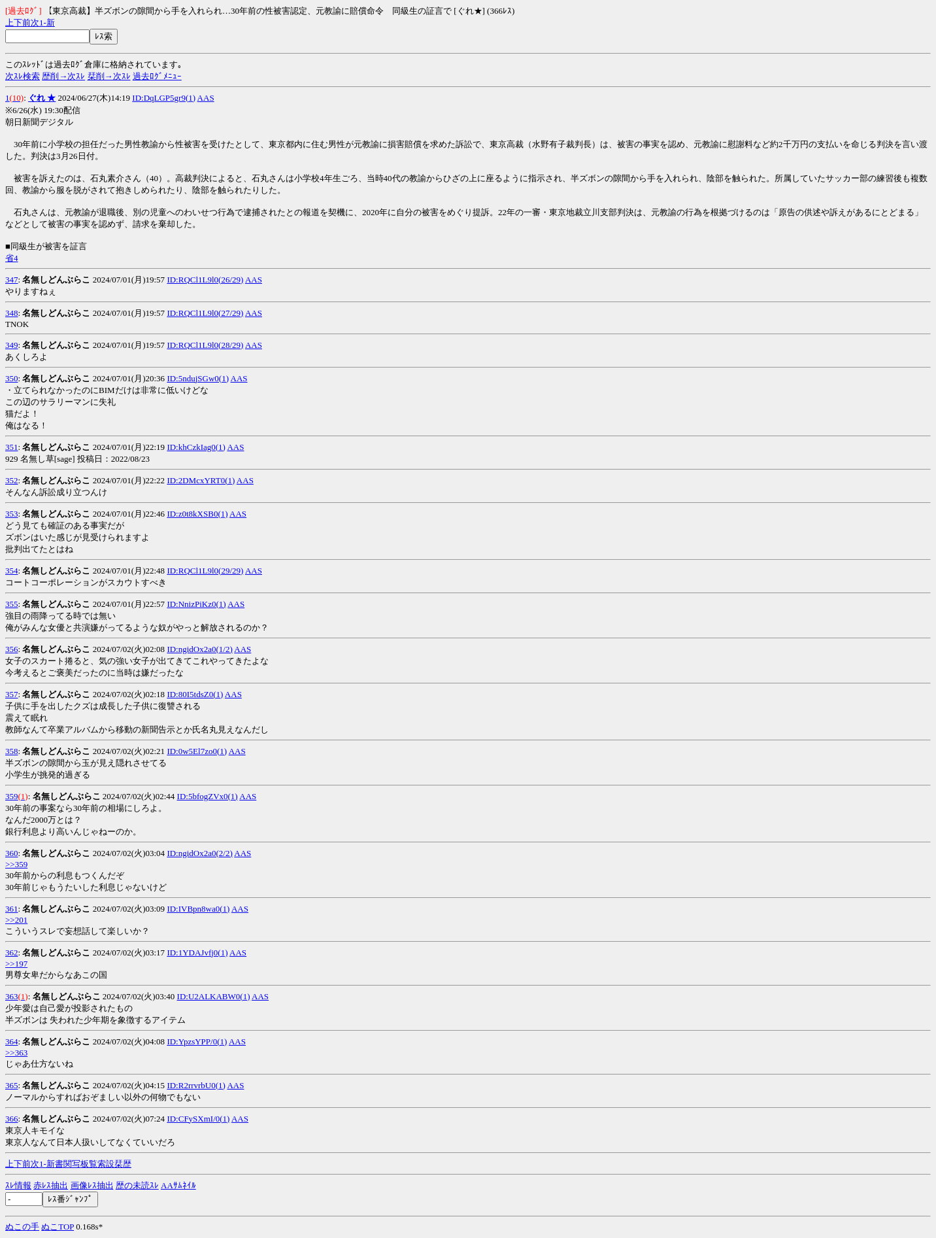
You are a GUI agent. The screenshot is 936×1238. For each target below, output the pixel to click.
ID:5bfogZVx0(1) (207, 796)
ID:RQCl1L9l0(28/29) (205, 345)
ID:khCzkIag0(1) (196, 447)
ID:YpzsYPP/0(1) (197, 1041)
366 (11, 1119)
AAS (205, 98)
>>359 (16, 864)
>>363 (16, 1052)
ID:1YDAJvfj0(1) (197, 952)
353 (11, 514)
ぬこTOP (57, 1226)
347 (11, 279)
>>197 (16, 964)
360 (11, 853)
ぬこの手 (22, 1226)
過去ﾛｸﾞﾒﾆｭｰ (157, 76)
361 (11, 909)
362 (11, 952)
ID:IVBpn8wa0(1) (198, 909)
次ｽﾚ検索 (22, 76)
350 (11, 378)
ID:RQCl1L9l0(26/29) (205, 279)
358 (11, 751)
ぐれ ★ (42, 98)
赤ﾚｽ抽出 (50, 1185)
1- (42, 22)
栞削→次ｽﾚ (109, 76)
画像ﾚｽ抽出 (92, 1185)
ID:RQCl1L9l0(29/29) (205, 571)
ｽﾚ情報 (18, 1185)
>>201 (16, 920)
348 (11, 313)
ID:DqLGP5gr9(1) (163, 98)
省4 (11, 258)
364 (11, 1041)
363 (11, 996)
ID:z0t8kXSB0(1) (197, 514)
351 (11, 447)
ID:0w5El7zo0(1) (197, 751)
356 (11, 649)
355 (11, 604)
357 (11, 694)
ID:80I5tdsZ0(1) (195, 694)
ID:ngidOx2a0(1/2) (199, 649)
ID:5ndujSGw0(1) (198, 378)
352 (11, 480)
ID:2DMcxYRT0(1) (201, 480)
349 (11, 345)
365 (11, 1085)
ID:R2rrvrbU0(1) (196, 1085)
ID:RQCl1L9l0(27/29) (205, 313)
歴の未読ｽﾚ (137, 1185)
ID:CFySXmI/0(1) (198, 1119)
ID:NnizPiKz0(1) (196, 604)
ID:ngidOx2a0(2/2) (199, 853)
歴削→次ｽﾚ (63, 76)
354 (11, 571)
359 (11, 796)
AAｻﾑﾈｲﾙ (178, 1185)
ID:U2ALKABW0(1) (213, 996)
